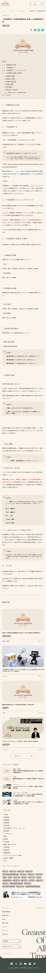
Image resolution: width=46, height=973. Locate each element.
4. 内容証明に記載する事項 (13, 73)
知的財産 (6, 823)
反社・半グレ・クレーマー (11, 874)
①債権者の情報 (10, 76)
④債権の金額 (9, 84)
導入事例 (5, 923)
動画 (5, 836)
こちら (29, 586)
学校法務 (6, 842)
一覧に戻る (17, 756)
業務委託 (23, 874)
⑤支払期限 (8, 87)
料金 (3, 919)
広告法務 (6, 825)
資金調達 (6, 817)
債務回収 (6, 25)
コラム (12, 11)
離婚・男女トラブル (10, 844)
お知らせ (5, 934)
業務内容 (5, 915)
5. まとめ (7, 95)
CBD (5, 861)
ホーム (4, 908)
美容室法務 (7, 853)
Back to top (40, 907)
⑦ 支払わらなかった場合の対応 (15, 92)
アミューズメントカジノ (33, 886)
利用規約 (21, 871)
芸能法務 (6, 850)
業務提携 (6, 820)
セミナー (5, 930)
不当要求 (39, 880)
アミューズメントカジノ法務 (12, 855)
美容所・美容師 (8, 858)
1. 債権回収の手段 (10, 65)
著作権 (6, 871)
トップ (4, 11)
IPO (10, 877)
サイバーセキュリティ (16, 883)
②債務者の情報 (10, 79)
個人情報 (6, 831)
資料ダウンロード (8, 946)
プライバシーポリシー (8, 954)
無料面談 (6, 941)
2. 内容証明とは (9, 67)
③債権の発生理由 (10, 81)
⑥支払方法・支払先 (11, 90)
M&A (39, 877)
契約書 (6, 839)
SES (5, 877)
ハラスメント (8, 834)
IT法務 (6, 814)
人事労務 (6, 847)
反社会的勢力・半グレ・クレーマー (15, 828)
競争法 (32, 880)
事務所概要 (6, 912)
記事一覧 (21, 11)
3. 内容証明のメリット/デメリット (15, 70)
